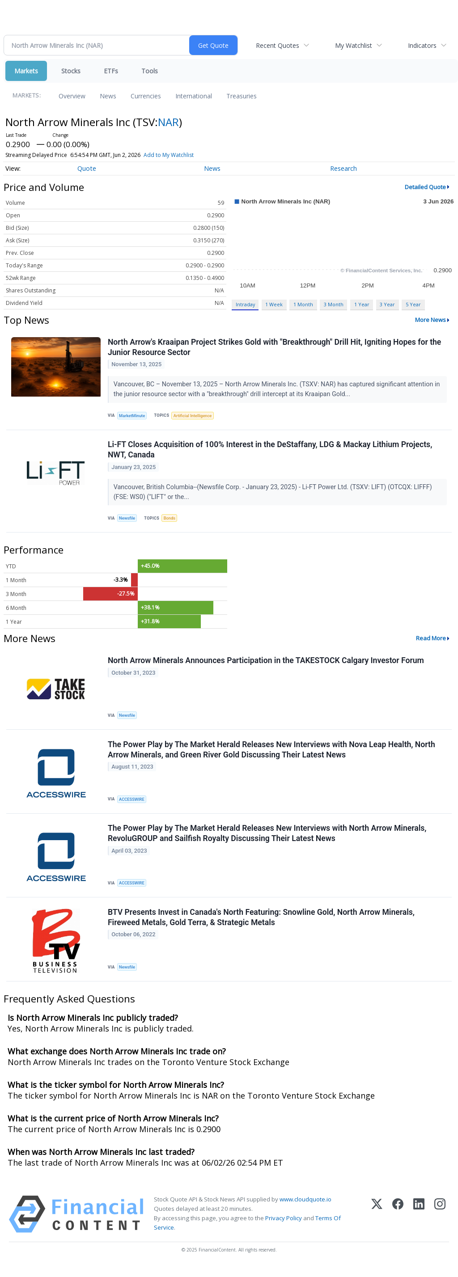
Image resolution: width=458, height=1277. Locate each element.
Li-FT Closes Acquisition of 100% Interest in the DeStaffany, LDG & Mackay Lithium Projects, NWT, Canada (270, 452)
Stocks (71, 71)
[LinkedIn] (419, 1223)
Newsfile (128, 520)
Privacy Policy (283, 1228)
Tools (149, 71)
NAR (168, 121)
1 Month (303, 304)
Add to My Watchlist (169, 155)
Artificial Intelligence (195, 416)
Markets (26, 71)
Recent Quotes (277, 45)
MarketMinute (133, 416)
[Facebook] (398, 1223)
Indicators (422, 45)
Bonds (171, 520)
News (108, 96)
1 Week (274, 304)
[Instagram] (440, 1223)
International (193, 96)
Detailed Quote (425, 187)
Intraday (245, 304)
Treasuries (241, 96)
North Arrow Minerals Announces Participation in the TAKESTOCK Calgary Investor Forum (266, 664)
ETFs (111, 71)
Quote (86, 168)
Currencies (146, 96)
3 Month (334, 304)
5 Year (413, 304)
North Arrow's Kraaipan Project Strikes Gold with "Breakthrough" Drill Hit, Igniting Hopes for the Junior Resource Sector (274, 347)
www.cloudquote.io (305, 1209)
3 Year (387, 304)
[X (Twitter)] (377, 1223)
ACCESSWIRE (133, 804)
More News (430, 320)
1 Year (361, 304)
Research (343, 168)
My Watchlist (353, 45)
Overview (72, 96)
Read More (431, 642)
